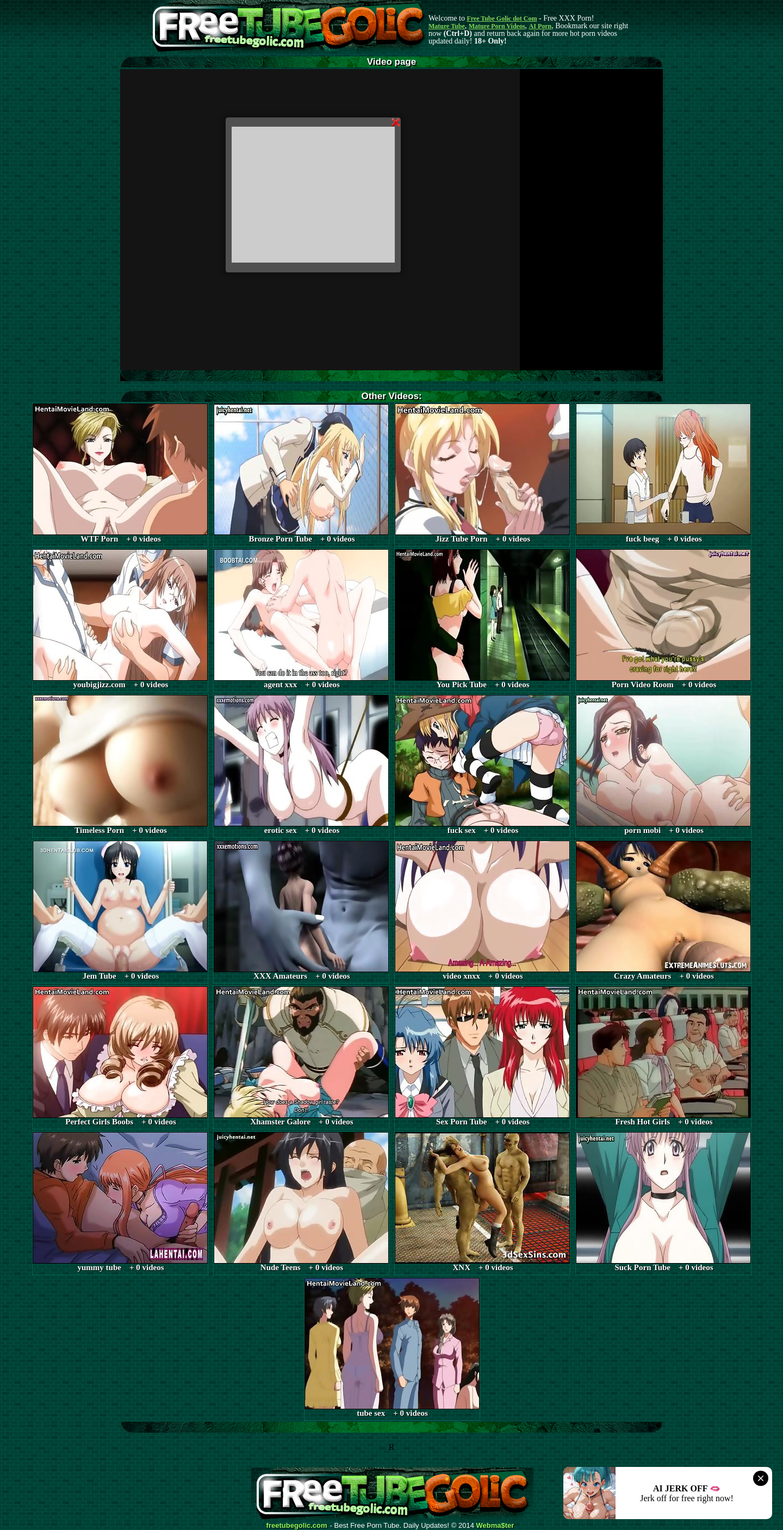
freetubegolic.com (296, 1525)
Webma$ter (495, 1525)
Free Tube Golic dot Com (502, 18)
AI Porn (540, 26)
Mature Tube (446, 26)
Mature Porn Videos (497, 26)
